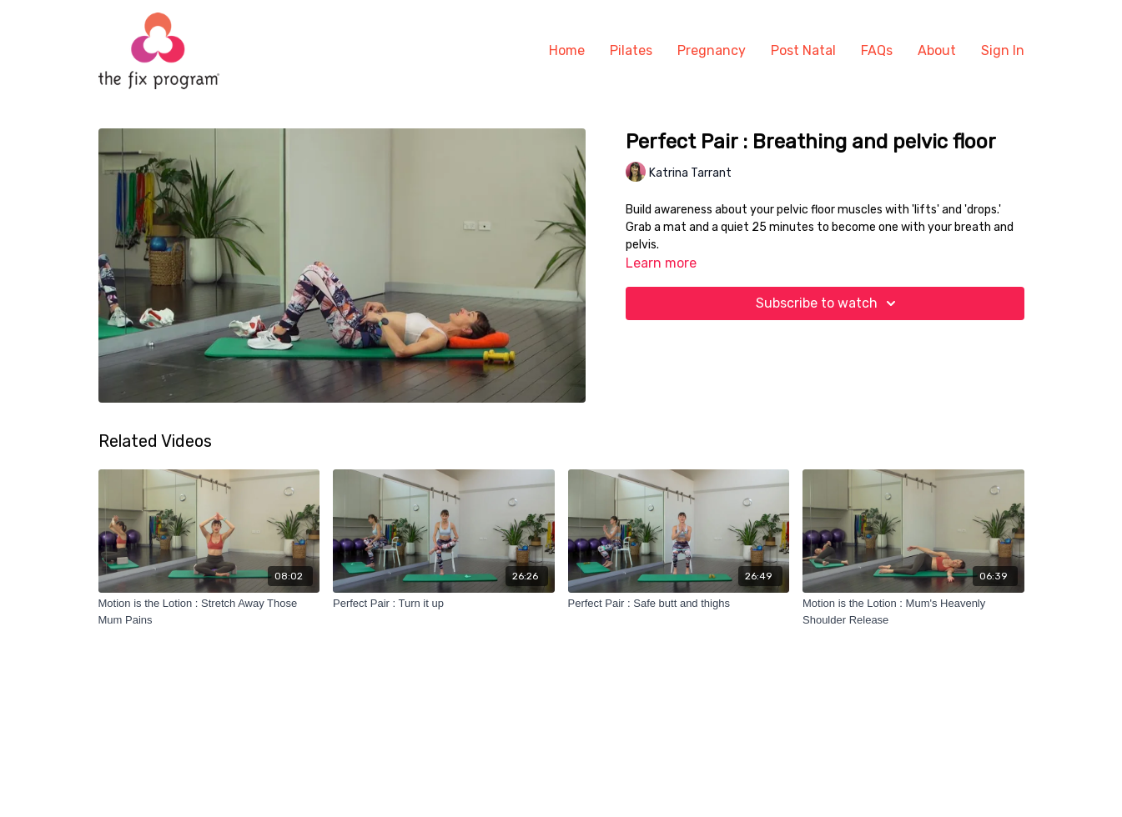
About (937, 50)
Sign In (1002, 50)
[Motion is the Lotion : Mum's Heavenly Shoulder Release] (913, 611)
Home (567, 50)
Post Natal (803, 50)
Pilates (631, 50)
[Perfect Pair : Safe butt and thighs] (679, 603)
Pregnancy (711, 50)
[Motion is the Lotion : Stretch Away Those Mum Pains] (209, 611)
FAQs (877, 50)
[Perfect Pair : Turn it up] (444, 603)
